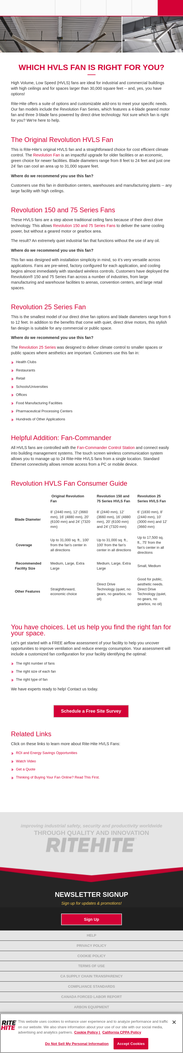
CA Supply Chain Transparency (91, 976)
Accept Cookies (131, 1044)
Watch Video (26, 761)
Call (119, 8)
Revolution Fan (46, 155)
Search (144, 8)
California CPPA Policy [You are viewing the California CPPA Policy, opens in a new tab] (121, 1032)
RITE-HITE (27, 8)
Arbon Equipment (91, 1007)
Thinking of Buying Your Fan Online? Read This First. (58, 777)
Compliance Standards (91, 986)
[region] (91, 1033)
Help (91, 935)
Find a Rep (93, 8)
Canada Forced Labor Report (91, 997)
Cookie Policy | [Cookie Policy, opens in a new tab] (87, 1032)
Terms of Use (91, 966)
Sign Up (91, 919)
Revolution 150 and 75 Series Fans (84, 225)
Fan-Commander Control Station (106, 447)
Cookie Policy (91, 956)
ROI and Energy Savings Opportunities (46, 753)
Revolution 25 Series (37, 347)
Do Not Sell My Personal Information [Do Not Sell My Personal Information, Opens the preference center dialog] (77, 1044)
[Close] (174, 1022)
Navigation (170, 8)
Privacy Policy (91, 946)
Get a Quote (26, 769)
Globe (68, 8)
